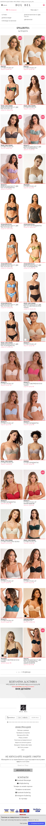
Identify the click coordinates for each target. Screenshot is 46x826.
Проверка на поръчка (23, 732)
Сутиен (4, 14)
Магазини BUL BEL (23, 735)
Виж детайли (23, 689)
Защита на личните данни (23, 742)
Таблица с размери (23, 730)
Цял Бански (28, 19)
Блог (23, 750)
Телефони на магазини (23, 789)
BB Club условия (23, 747)
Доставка (29, 745)
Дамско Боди (6, 18)
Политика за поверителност (23, 740)
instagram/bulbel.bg (24, 795)
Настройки (23, 823)
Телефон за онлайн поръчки (23, 786)
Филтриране (11, 10)
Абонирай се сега (23, 770)
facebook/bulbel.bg (24, 792)
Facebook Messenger (24, 780)
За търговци (23, 798)
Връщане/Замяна (19, 745)
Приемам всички (36, 823)
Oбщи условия (23, 737)
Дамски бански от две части (32, 15)
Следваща (26, 672)
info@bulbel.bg (24, 783)
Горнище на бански (9, 21)
